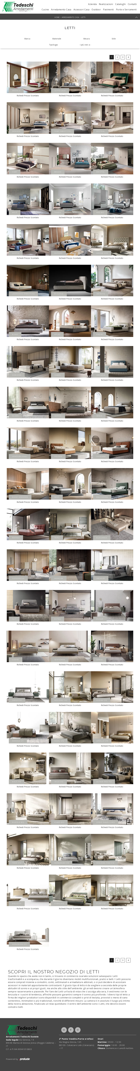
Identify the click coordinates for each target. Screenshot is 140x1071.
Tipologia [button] (53, 44)
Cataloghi (120, 4)
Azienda (92, 4)
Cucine (45, 9)
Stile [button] (114, 38)
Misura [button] (86, 38)
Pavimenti (108, 9)
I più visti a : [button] (85, 44)
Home (57, 17)
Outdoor (96, 9)
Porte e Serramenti (126, 9)
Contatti (132, 4)
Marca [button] (27, 38)
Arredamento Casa (61, 9)
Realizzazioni (106, 4)
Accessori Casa (82, 9)
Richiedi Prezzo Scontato (28, 95)
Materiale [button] (56, 38)
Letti (83, 17)
